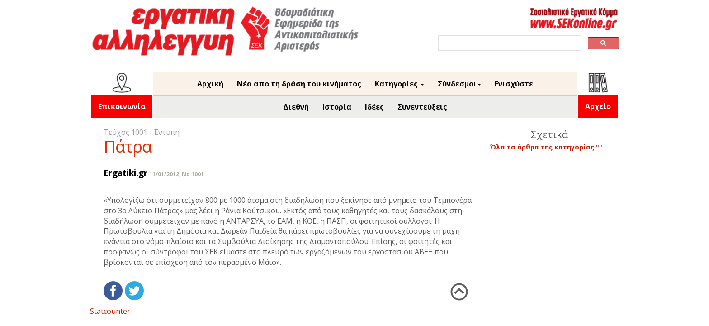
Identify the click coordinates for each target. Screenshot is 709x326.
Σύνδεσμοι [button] (459, 84)
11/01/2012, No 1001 (176, 174)
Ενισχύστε (514, 84)
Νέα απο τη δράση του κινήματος (299, 84)
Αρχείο (598, 106)
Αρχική (210, 84)
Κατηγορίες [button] (399, 84)
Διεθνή (296, 107)
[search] (509, 43)
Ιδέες (374, 107)
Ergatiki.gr (125, 173)
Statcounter (110, 311)
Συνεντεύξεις (422, 107)
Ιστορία (336, 107)
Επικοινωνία (122, 106)
